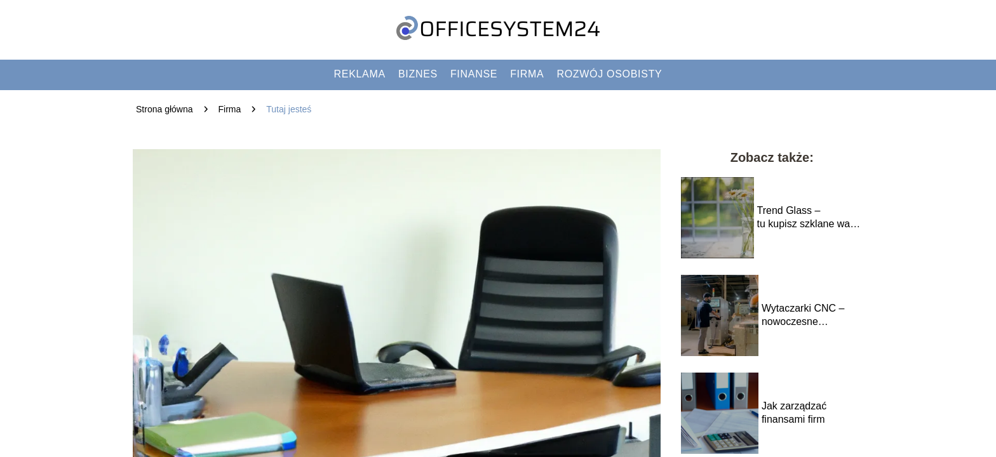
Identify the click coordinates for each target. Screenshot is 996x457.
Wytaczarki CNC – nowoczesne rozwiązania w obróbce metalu (803, 316)
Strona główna (164, 109)
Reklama (360, 74)
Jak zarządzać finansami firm (794, 413)
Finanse (473, 74)
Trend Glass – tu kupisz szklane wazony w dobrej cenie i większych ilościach (810, 218)
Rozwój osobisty (609, 74)
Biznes (418, 74)
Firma (527, 74)
